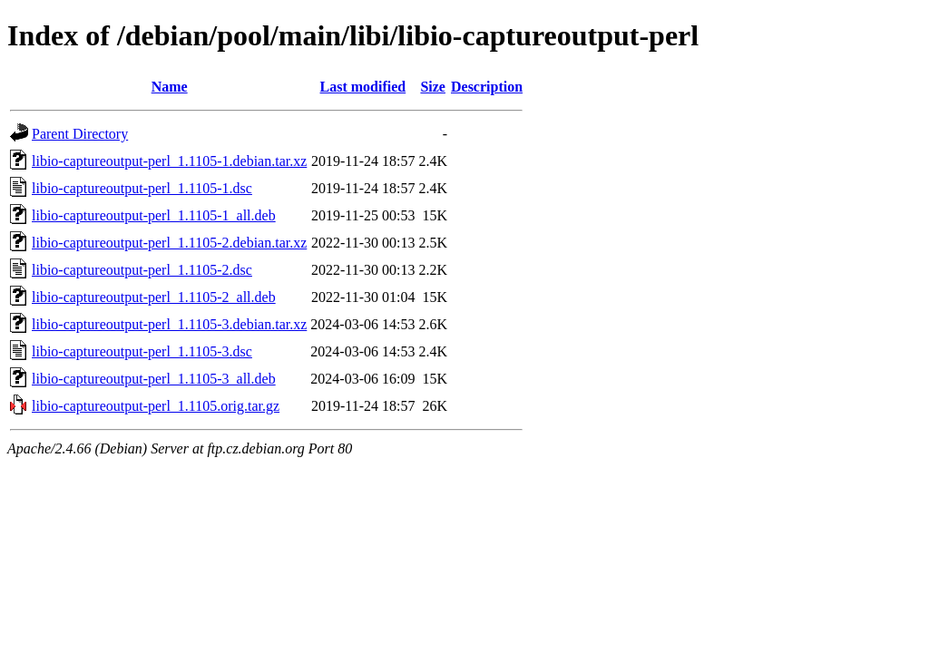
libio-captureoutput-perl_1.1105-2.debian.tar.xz (169, 242)
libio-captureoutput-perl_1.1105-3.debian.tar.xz (169, 324)
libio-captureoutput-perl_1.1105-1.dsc (142, 188)
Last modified (363, 86)
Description (487, 86)
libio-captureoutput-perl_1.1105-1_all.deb (154, 215)
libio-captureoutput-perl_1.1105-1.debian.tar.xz (169, 161)
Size (432, 86)
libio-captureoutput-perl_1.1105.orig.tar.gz (155, 406)
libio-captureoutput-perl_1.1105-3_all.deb (154, 378)
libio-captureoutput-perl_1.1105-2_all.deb (154, 297)
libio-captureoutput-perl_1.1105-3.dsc (142, 351)
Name (170, 86)
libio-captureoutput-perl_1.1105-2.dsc (142, 270)
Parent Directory (80, 133)
